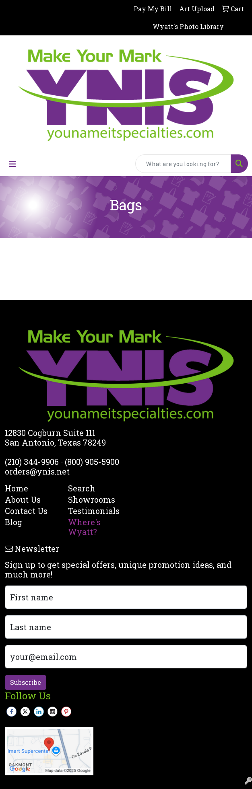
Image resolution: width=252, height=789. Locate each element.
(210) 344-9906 (32, 461)
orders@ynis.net (37, 471)
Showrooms (91, 499)
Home (16, 488)
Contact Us (26, 510)
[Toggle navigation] (12, 164)
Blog (13, 522)
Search (81, 488)
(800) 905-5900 (92, 461)
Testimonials (94, 510)
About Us (23, 499)
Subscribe (25, 682)
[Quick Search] (183, 163)
